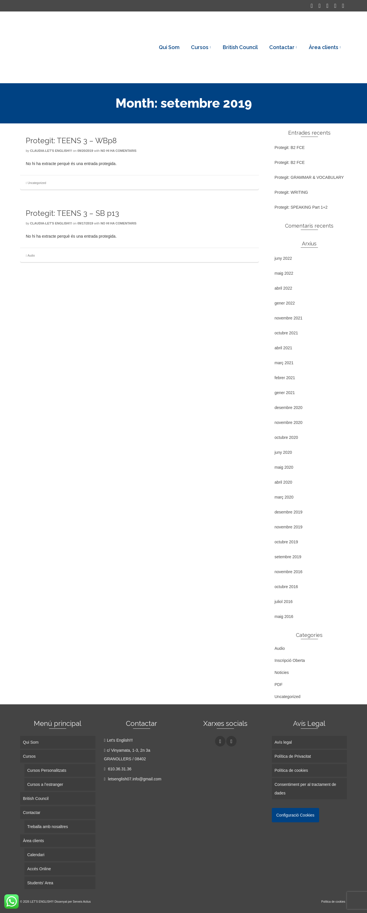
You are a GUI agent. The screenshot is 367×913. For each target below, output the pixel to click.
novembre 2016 (288, 571)
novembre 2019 (288, 527)
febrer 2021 (285, 377)
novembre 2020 (288, 422)
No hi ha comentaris (118, 150)
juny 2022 (283, 258)
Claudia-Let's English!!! (51, 150)
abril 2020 (283, 482)
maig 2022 (284, 273)
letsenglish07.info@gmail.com (132, 779)
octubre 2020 (286, 437)
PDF (279, 684)
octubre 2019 (286, 542)
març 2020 (284, 497)
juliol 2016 (284, 601)
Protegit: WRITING (291, 192)
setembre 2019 (288, 557)
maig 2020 (284, 467)
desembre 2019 (288, 512)
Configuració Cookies (295, 815)
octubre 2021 (286, 333)
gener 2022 (285, 303)
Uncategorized (37, 183)
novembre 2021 (288, 318)
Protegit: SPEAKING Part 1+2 (301, 207)
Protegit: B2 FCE (290, 147)
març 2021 (284, 362)
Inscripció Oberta (290, 660)
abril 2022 (283, 288)
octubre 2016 (286, 586)
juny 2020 (283, 452)
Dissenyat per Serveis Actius (72, 901)
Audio (31, 255)
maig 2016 (284, 616)
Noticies (282, 672)
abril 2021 (283, 348)
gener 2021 (285, 392)
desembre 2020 (288, 407)
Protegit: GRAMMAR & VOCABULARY (309, 177)
